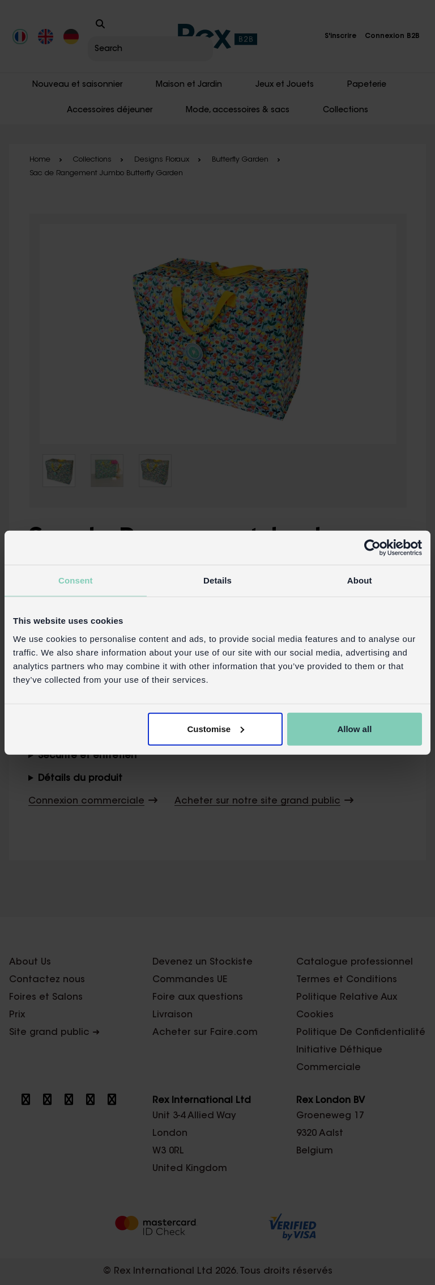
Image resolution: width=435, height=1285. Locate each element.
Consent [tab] (75, 580)
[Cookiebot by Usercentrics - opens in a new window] (372, 547)
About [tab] (359, 580)
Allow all (354, 728)
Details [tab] (217, 580)
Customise (216, 728)
